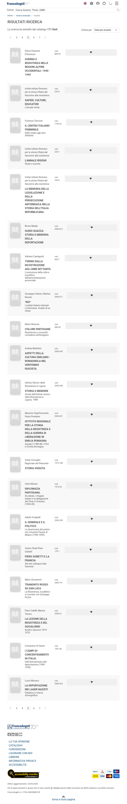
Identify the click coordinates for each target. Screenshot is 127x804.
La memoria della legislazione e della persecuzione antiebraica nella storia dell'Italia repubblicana (37, 200)
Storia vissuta (35, 468)
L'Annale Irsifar (36, 160)
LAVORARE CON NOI (20, 753)
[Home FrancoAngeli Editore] (18, 4)
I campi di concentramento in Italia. (37, 654)
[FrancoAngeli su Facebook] (9, 735)
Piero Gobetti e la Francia (37, 558)
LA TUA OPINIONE (19, 741)
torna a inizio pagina (63, 799)
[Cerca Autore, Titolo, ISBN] (65, 10)
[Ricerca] (118, 10)
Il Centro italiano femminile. (37, 127)
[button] (84, 3)
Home (10, 15)
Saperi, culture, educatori (36, 102)
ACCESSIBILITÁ (18, 764)
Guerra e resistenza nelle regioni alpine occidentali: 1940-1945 (37, 67)
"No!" (28, 302)
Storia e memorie (36, 390)
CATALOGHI (16, 745)
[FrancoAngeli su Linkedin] (12, 735)
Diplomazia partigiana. (33, 490)
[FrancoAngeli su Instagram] (16, 735)
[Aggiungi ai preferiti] (91, 52)
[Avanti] (45, 37)
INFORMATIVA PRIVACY (22, 760)
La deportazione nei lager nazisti (36, 687)
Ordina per (86, 30)
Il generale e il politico (35, 524)
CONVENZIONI (17, 749)
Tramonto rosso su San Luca (36, 586)
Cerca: (10, 9)
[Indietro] (10, 37)
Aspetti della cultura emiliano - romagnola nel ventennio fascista (37, 361)
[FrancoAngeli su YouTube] (20, 735)
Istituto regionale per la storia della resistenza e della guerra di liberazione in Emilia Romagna (38, 431)
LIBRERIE (14, 757)
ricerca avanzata (23, 15)
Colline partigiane (38, 329)
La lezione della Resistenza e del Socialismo (36, 622)
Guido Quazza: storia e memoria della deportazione (37, 236)
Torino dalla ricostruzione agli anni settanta (38, 265)
